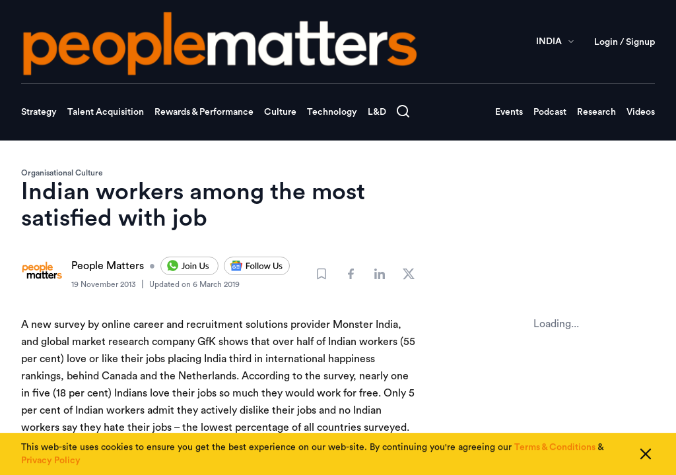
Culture (280, 112)
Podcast (549, 112)
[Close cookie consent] (645, 455)
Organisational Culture (62, 173)
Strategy (39, 112)
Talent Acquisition (105, 112)
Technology (332, 112)
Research (596, 112)
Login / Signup (624, 42)
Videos (640, 112)
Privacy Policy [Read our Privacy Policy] (51, 461)
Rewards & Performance (204, 112)
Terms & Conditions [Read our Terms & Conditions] (554, 448)
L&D (377, 112)
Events (509, 112)
